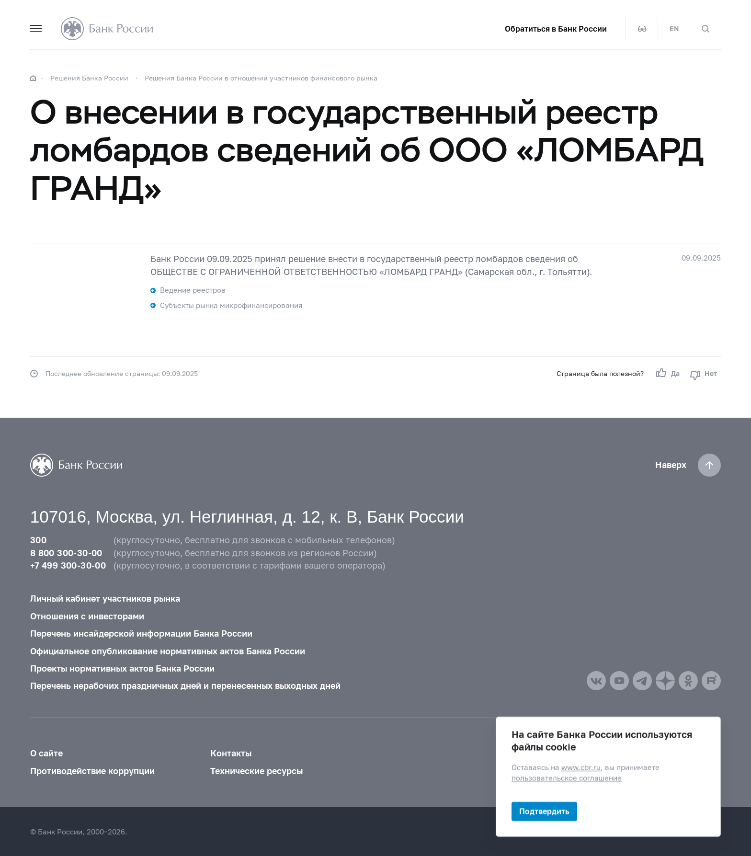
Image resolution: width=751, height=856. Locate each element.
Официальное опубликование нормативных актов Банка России (167, 651)
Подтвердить (544, 811)
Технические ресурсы (256, 771)
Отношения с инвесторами (87, 616)
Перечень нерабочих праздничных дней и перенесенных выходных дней (185, 686)
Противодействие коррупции (92, 771)
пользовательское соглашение (567, 778)
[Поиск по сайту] (705, 29)
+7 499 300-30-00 (68, 565)
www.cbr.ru (581, 767)
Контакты (230, 753)
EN (674, 29)
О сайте (46, 753)
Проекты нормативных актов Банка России (122, 668)
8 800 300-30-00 (66, 553)
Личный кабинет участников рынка (105, 598)
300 (38, 540)
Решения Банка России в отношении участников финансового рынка (261, 78)
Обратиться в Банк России (556, 29)
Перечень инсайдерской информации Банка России (141, 633)
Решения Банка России (89, 78)
